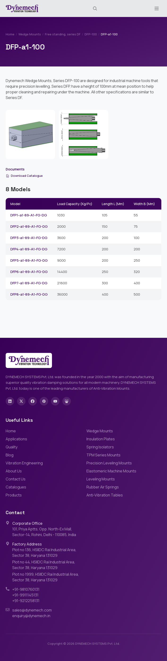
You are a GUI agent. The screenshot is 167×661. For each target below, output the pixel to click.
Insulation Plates (100, 439)
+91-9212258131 (25, 600)
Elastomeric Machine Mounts (111, 471)
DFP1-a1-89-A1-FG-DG (28, 215)
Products (14, 495)
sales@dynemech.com (32, 610)
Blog (9, 455)
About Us (14, 471)
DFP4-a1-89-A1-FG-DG (28, 249)
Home (10, 34)
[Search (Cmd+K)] (95, 8)
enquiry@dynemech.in (31, 615)
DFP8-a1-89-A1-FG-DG (29, 294)
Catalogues (16, 487)
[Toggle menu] (156, 8)
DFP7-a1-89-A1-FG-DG (28, 283)
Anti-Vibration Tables (104, 495)
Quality (11, 447)
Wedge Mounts (29, 34)
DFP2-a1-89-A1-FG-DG (29, 226)
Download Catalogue (24, 176)
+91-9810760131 (25, 589)
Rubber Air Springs (102, 487)
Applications (16, 439)
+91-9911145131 (25, 595)
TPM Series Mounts (103, 455)
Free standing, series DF (63, 34)
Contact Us (16, 479)
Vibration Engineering (24, 463)
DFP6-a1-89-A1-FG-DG (29, 271)
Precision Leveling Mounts (109, 463)
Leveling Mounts (100, 479)
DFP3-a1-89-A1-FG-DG (28, 237)
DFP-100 (91, 34)
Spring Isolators (100, 447)
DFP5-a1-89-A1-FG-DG (29, 260)
